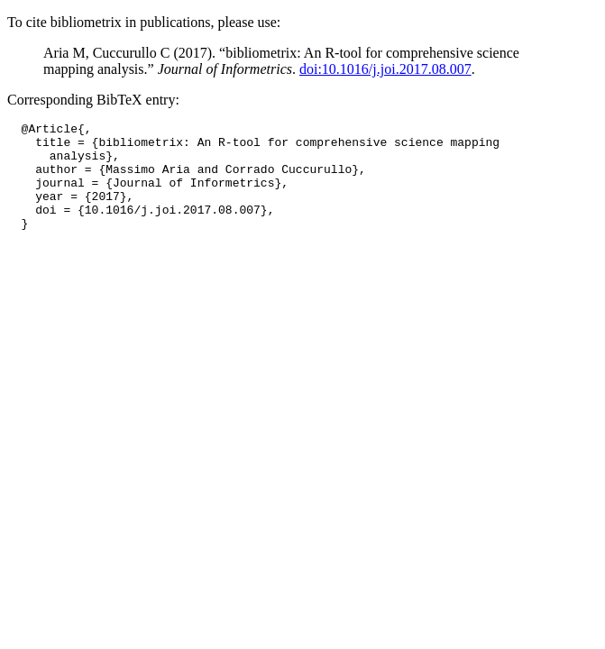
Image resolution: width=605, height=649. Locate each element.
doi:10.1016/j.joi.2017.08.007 (385, 69)
